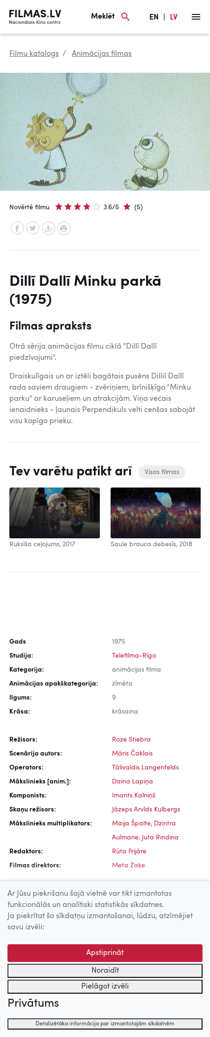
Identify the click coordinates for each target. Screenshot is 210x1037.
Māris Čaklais (132, 753)
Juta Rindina (160, 837)
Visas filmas (162, 472)
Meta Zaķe (128, 865)
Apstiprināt (105, 953)
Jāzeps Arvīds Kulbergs (146, 809)
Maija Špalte (131, 823)
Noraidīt (105, 971)
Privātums (33, 1004)
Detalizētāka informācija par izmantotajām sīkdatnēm (105, 1024)
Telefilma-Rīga (134, 655)
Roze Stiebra (131, 739)
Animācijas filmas (102, 54)
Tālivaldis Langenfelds (145, 767)
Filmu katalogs (34, 54)
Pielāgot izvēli (105, 986)
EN (154, 17)
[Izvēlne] (196, 17)
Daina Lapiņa (132, 781)
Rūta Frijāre (129, 851)
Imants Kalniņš (133, 795)
